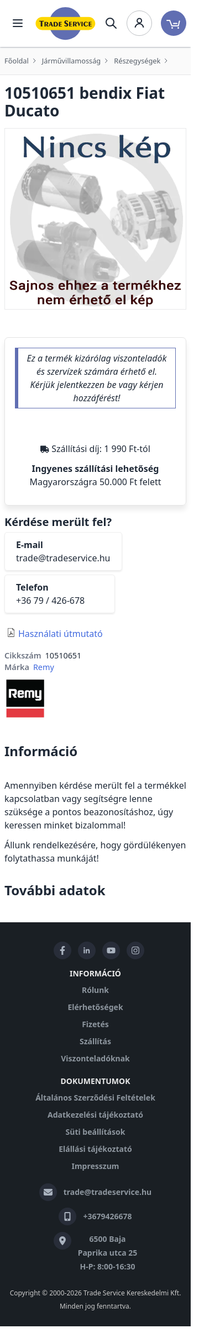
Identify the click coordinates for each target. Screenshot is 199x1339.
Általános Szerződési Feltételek (95, 1097)
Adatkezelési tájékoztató (95, 1114)
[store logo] (65, 23)
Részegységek (137, 61)
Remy (43, 667)
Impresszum (95, 1166)
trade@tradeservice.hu (63, 558)
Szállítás (95, 1041)
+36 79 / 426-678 (50, 600)
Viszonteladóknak (95, 1058)
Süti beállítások (95, 1132)
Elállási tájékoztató (95, 1149)
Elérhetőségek (95, 1007)
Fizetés (95, 1024)
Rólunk (95, 990)
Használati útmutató (60, 634)
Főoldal (16, 61)
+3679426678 (107, 1216)
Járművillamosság (71, 61)
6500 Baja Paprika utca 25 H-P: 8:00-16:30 (108, 1253)
